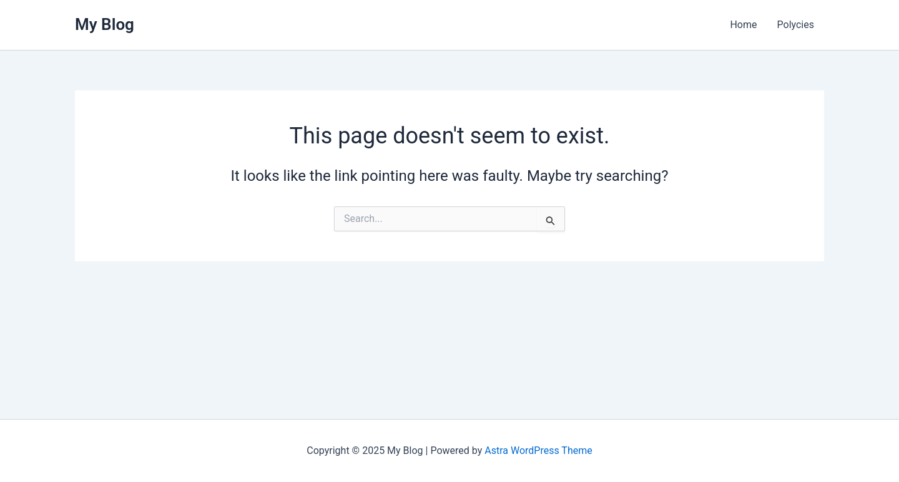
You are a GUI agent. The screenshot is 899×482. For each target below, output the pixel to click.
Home (743, 25)
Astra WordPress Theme (538, 450)
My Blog (104, 24)
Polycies (795, 25)
